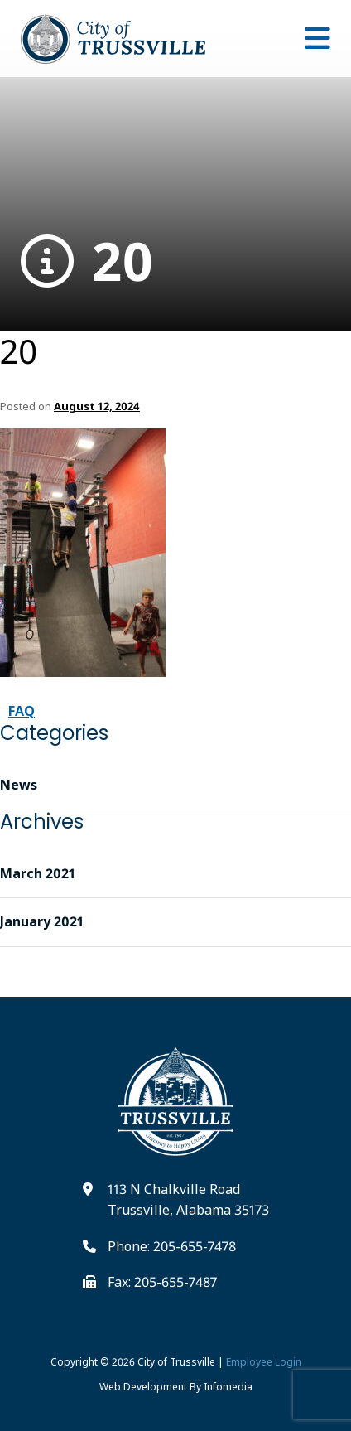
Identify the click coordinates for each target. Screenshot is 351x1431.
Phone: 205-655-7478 (172, 1246)
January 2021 (42, 921)
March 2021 (37, 873)
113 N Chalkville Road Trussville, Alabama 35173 (188, 1200)
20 (87, 261)
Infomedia (228, 1387)
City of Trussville (176, 1362)
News (18, 785)
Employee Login (263, 1362)
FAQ (21, 711)
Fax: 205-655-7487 (162, 1282)
